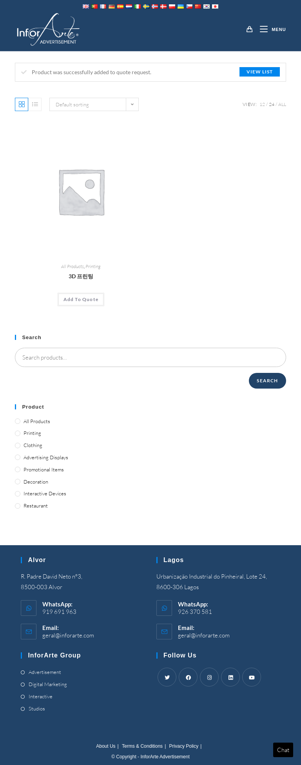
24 (271, 104)
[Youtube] (251, 677)
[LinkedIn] (230, 677)
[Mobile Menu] (270, 29)
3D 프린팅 (81, 276)
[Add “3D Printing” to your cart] (81, 299)
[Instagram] (209, 677)
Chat (283, 750)
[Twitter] (167, 677)
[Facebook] (188, 677)
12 (262, 104)
